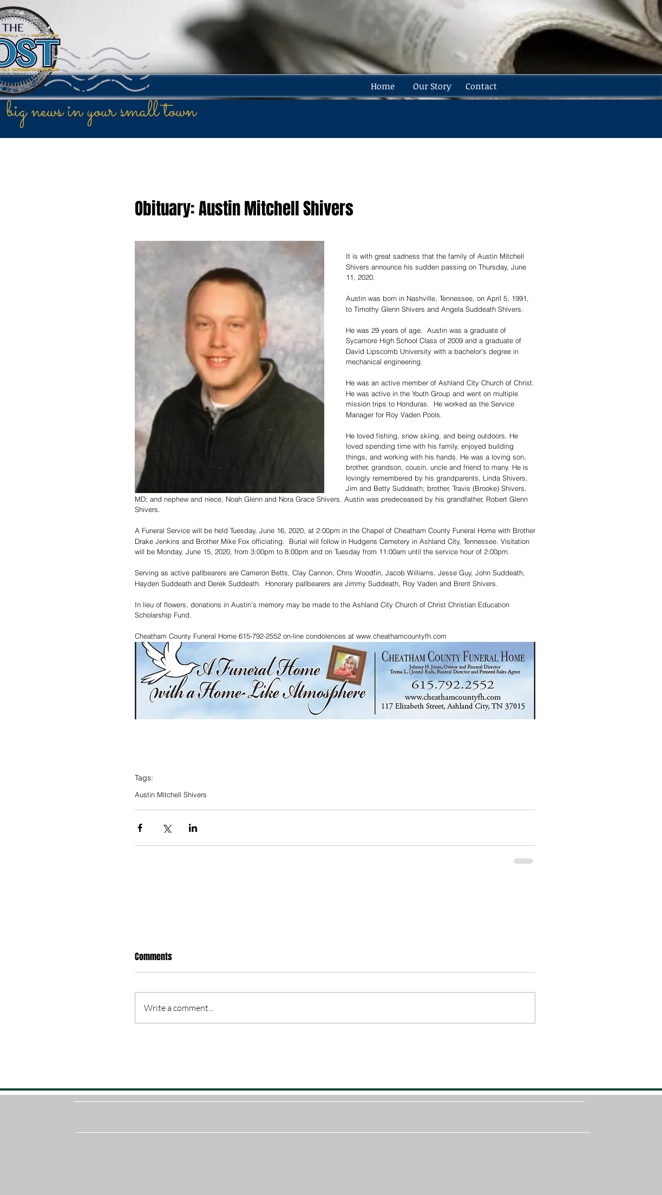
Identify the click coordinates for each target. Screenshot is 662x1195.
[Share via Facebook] (140, 828)
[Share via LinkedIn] (193, 828)
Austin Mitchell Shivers (171, 794)
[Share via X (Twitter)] (166, 828)
